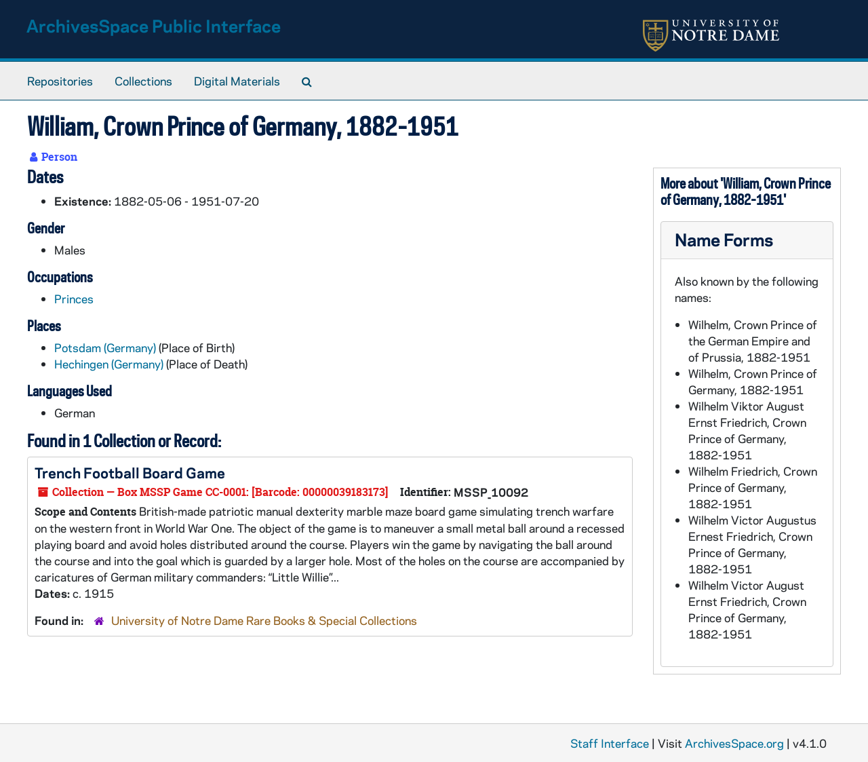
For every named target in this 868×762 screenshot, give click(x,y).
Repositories (60, 80)
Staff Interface (609, 743)
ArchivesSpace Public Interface (153, 25)
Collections (143, 80)
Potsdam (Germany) (105, 347)
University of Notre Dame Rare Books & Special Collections (264, 620)
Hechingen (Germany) (108, 363)
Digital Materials (237, 80)
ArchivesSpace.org (734, 743)
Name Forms (724, 239)
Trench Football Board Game (130, 472)
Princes (74, 298)
